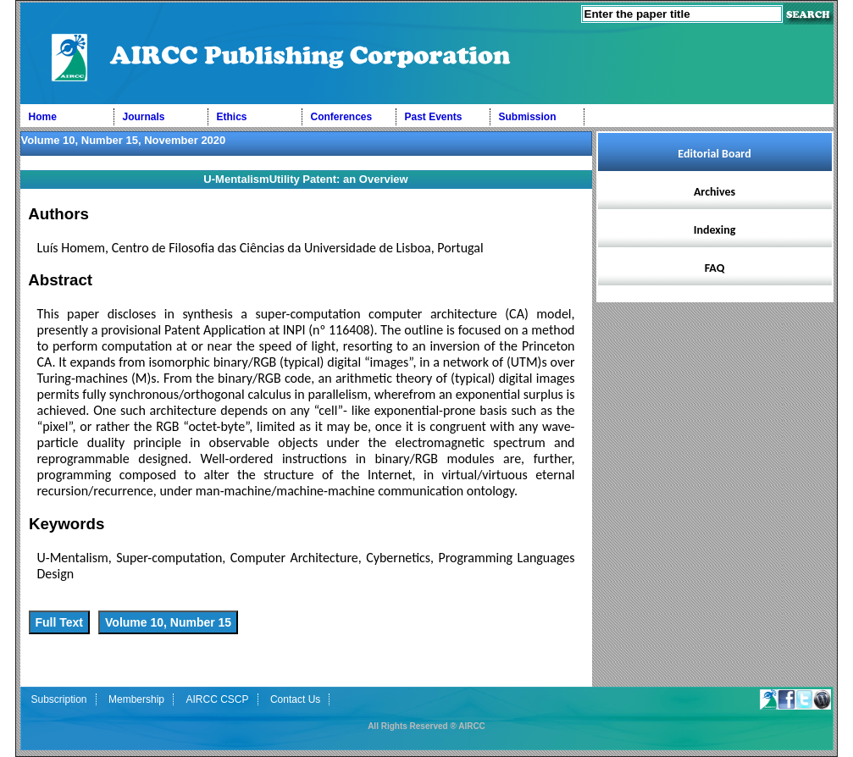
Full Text (60, 622)
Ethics (232, 117)
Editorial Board (714, 153)
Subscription (59, 699)
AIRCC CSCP (217, 699)
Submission (528, 117)
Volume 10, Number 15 (168, 622)
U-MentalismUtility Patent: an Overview (305, 179)
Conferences (342, 117)
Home (43, 117)
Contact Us (295, 699)
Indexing (715, 230)
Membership (136, 699)
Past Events (434, 117)
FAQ (715, 268)
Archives (714, 192)
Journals (144, 117)
